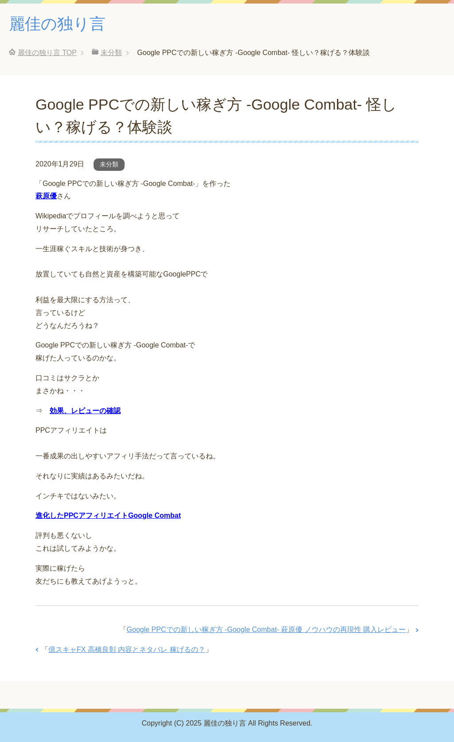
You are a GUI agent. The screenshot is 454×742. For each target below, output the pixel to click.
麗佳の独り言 (57, 24)
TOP (47, 52)
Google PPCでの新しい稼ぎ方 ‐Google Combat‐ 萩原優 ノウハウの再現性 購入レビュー (266, 629)
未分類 (109, 164)
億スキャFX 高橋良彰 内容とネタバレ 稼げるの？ (126, 649)
